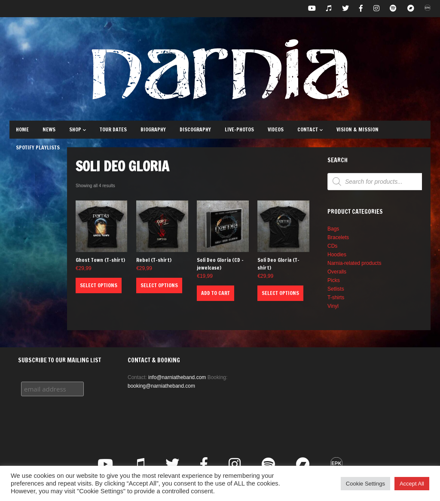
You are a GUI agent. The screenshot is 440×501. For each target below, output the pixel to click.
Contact (310, 129)
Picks (333, 280)
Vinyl (333, 306)
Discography (195, 129)
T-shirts (335, 298)
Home (22, 129)
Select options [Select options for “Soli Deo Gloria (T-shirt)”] (280, 293)
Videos (276, 129)
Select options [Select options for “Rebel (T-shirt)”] (159, 285)
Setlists (335, 289)
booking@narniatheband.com (161, 386)
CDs (332, 246)
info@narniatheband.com (177, 377)
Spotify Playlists (38, 147)
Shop (77, 129)
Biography (153, 129)
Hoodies (336, 255)
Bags (333, 229)
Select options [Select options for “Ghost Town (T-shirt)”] (98, 285)
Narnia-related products (354, 263)
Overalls (336, 272)
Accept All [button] (412, 483)
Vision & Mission (357, 129)
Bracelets (338, 237)
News (49, 129)
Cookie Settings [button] (365, 483)
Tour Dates (113, 129)
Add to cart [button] (215, 293)
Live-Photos (239, 129)
